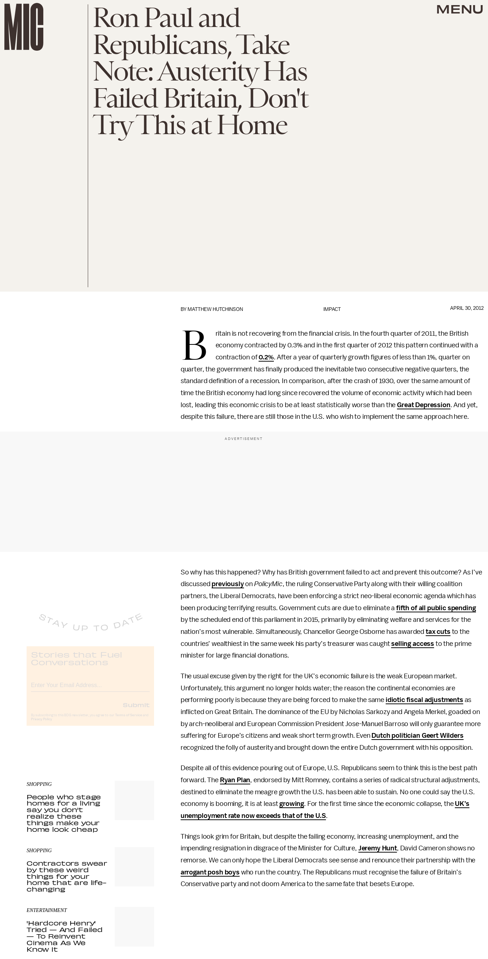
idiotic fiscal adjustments (424, 699)
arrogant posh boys (210, 872)
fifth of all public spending (436, 608)
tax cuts (438, 631)
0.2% (266, 357)
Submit (136, 710)
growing (291, 803)
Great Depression (423, 405)
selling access (412, 643)
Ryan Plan (235, 780)
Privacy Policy (41, 725)
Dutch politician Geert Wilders (417, 735)
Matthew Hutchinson (215, 309)
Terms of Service (128, 721)
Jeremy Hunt (377, 848)
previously (228, 584)
